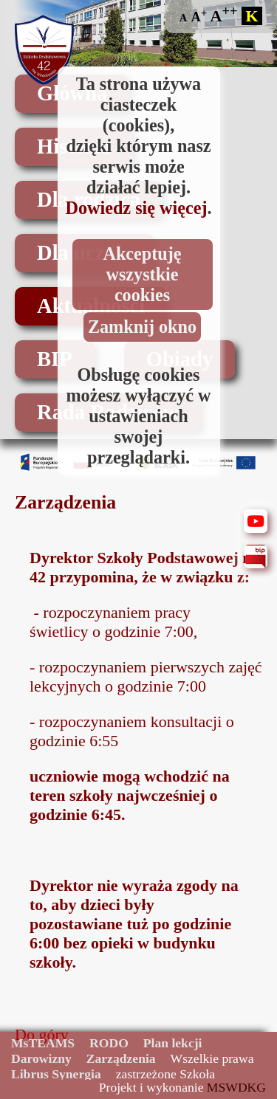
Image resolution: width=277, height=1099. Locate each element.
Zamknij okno (142, 327)
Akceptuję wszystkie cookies (142, 274)
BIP (54, 359)
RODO (109, 1043)
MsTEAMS (43, 1043)
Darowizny (41, 1058)
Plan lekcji (172, 1043)
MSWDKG (236, 1087)
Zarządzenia (121, 1058)
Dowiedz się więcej (136, 208)
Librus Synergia (56, 1074)
